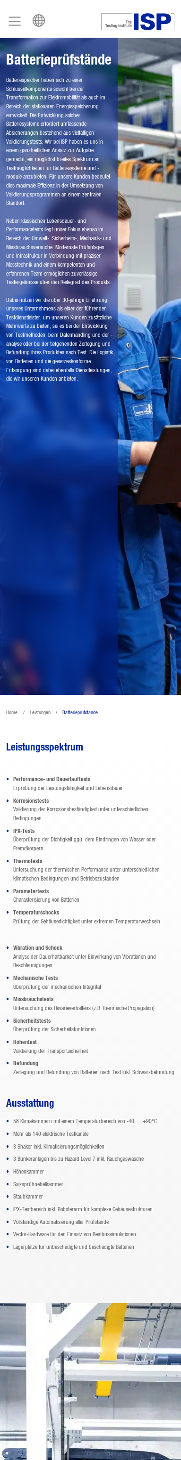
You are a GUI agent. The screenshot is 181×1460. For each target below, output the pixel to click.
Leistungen (40, 712)
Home (11, 712)
